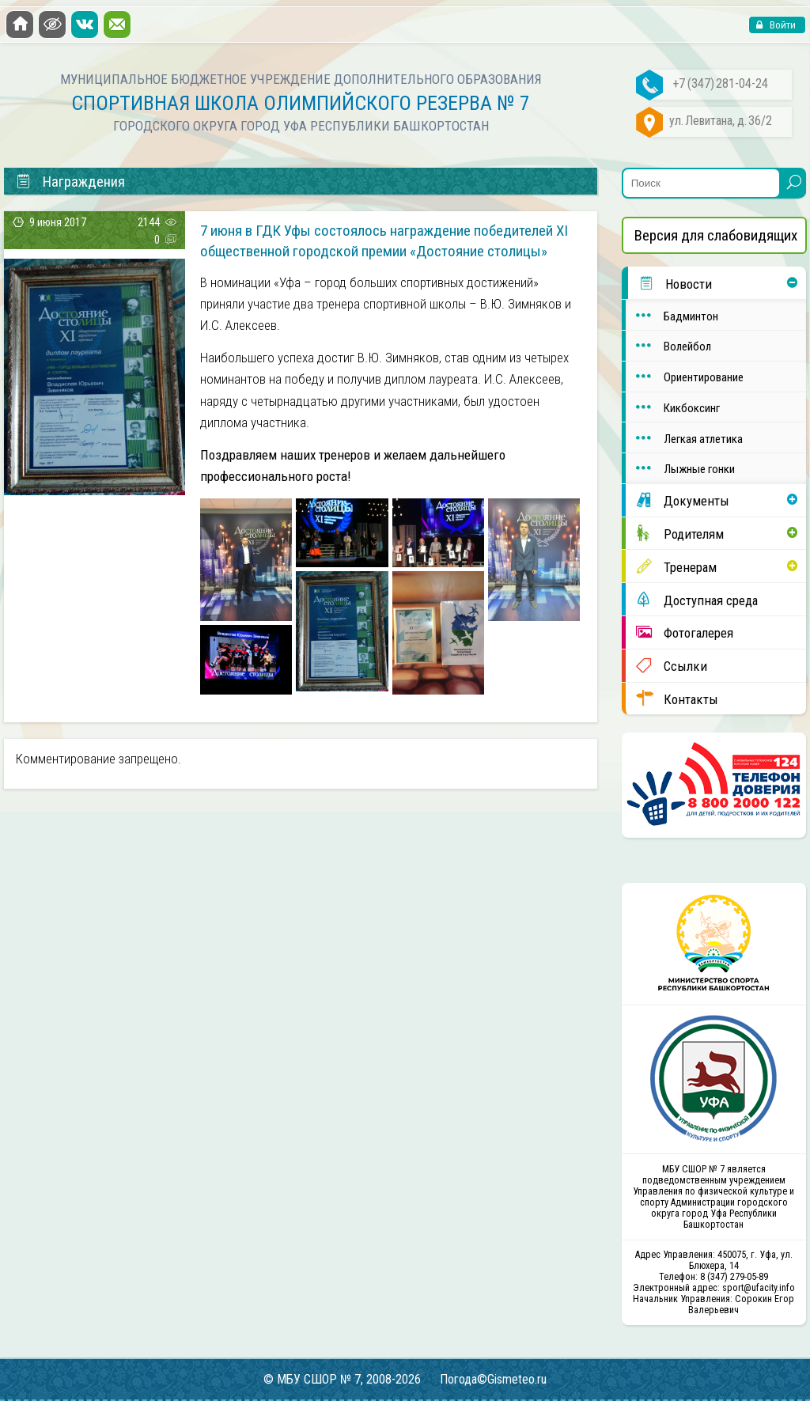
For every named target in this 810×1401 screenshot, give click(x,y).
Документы (677, 499)
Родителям (675, 533)
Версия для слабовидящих (715, 235)
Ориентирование (685, 376)
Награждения (70, 182)
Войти (781, 25)
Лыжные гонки (680, 468)
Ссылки (666, 665)
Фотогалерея (679, 632)
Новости (670, 283)
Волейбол (668, 345)
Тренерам (671, 566)
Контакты (672, 698)
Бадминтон (672, 315)
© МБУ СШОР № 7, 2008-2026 (342, 1379)
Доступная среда (692, 599)
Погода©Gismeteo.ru (493, 1379)
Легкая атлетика (684, 438)
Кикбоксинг (673, 407)
